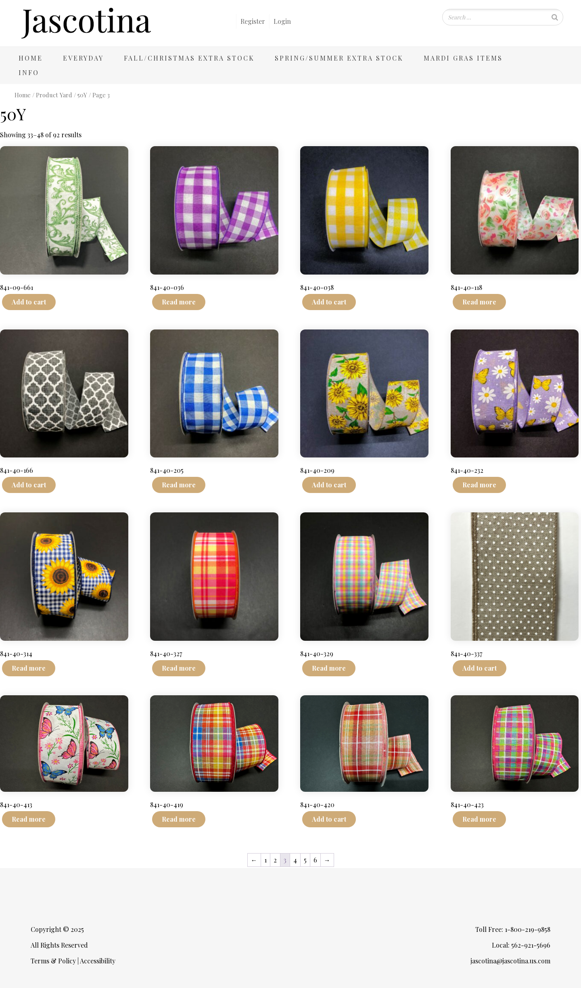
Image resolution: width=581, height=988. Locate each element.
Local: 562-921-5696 (521, 945)
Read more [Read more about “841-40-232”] (479, 484)
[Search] (555, 17)
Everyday (83, 58)
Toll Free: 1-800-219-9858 (512, 929)
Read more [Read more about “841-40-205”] (179, 484)
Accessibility (97, 961)
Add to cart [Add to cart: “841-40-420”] (329, 819)
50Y (82, 95)
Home (31, 58)
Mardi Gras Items (463, 58)
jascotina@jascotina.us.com (510, 961)
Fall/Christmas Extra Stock (189, 58)
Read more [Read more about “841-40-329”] (329, 668)
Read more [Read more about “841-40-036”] (179, 302)
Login (282, 21)
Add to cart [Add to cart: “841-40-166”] (29, 484)
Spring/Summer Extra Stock (339, 58)
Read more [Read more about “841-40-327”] (179, 668)
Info (29, 72)
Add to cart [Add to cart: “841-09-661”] (29, 302)
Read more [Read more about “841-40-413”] (29, 819)
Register (252, 21)
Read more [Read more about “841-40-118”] (479, 302)
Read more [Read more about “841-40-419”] (179, 819)
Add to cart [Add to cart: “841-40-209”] (329, 484)
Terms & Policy (53, 961)
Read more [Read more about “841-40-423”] (479, 819)
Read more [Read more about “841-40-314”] (29, 668)
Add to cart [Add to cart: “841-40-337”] (479, 668)
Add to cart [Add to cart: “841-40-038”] (329, 302)
